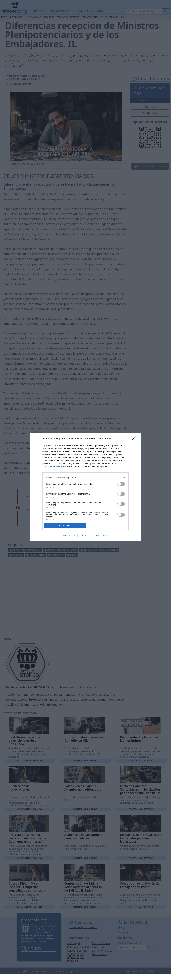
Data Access (85, 535)
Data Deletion (69, 535)
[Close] (135, 438)
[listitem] (85, 477)
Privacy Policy (101, 535)
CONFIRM (64, 525)
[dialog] (85, 487)
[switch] (121, 484)
